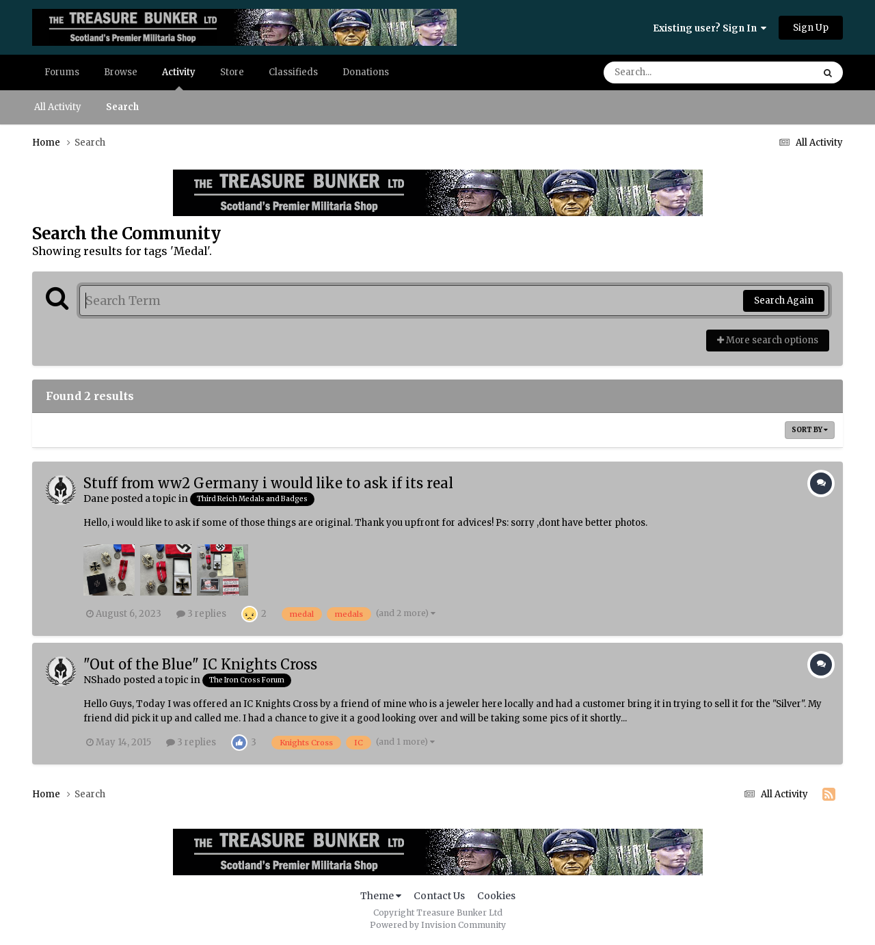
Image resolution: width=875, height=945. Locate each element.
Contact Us (439, 896)
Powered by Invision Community (438, 925)
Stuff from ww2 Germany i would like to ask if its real (268, 483)
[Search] (670, 72)
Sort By (810, 429)
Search (122, 107)
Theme (380, 896)
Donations (365, 72)
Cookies (496, 896)
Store (232, 72)
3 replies (201, 614)
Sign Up (811, 28)
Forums (61, 72)
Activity (179, 78)
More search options (767, 340)
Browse (120, 72)
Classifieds (293, 72)
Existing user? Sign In (709, 28)
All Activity (57, 107)
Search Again (783, 300)
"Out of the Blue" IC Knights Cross (200, 664)
